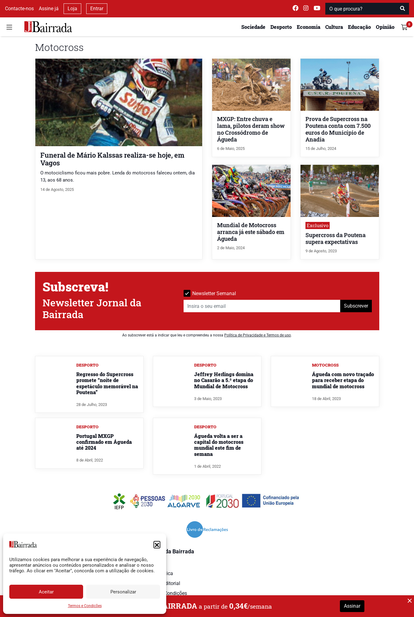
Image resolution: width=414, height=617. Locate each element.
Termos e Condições (85, 606)
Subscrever (356, 306)
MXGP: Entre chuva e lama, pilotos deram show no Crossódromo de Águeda (251, 129)
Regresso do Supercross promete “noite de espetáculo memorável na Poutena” (107, 383)
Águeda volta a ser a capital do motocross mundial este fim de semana (218, 445)
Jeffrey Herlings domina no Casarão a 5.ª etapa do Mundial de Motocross (223, 380)
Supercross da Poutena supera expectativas (335, 238)
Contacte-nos (19, 8)
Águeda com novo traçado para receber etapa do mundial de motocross (343, 380)
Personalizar (123, 592)
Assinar (352, 606)
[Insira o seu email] (262, 306)
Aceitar (46, 592)
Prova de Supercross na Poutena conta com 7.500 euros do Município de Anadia (338, 129)
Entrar (96, 8)
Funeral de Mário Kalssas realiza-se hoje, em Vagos (112, 159)
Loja (72, 8)
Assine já (49, 8)
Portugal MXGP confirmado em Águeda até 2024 (104, 442)
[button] (157, 544)
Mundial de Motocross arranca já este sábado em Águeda (250, 232)
